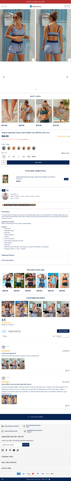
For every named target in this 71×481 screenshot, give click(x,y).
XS (4, 156)
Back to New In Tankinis (35, 417)
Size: (35, 153)
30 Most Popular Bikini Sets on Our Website (20, 205)
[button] (67, 77)
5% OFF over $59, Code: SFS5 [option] (35, 1)
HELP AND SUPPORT (35, 462)
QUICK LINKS (35, 468)
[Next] (67, 113)
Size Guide (66, 153)
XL (24, 156)
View (66, 179)
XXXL (34, 156)
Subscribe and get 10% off (35, 437)
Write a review (63, 331)
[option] (9, 113)
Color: (5, 144)
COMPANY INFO (35, 457)
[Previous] (2, 113)
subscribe (24, 140)
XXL (28, 156)
